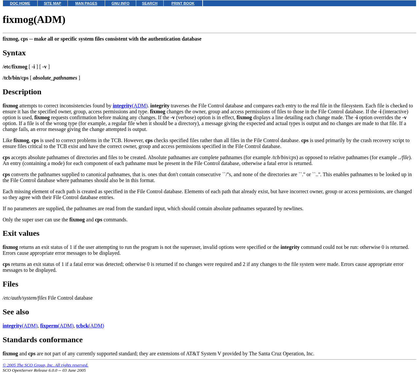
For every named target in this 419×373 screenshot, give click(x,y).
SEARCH (149, 3)
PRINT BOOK (183, 3)
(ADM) (130, 105)
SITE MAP (52, 3)
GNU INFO (121, 3)
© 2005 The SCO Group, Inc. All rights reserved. (45, 365)
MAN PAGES (86, 3)
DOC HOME (20, 3)
